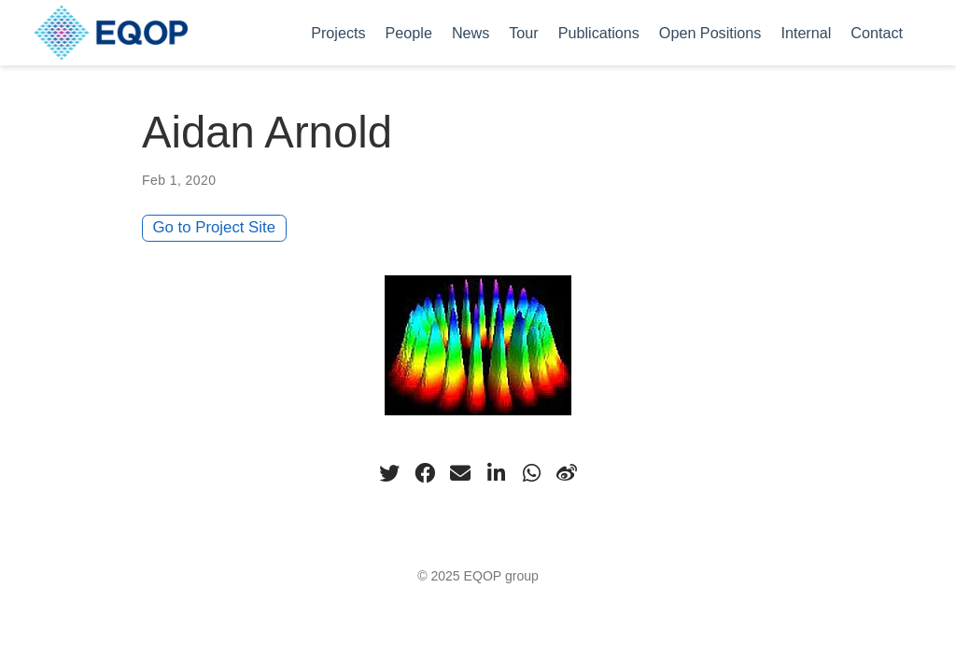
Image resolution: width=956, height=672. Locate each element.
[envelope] (460, 473)
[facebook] (425, 473)
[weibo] (567, 473)
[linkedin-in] (496, 473)
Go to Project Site (214, 227)
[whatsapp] (531, 473)
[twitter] (389, 473)
